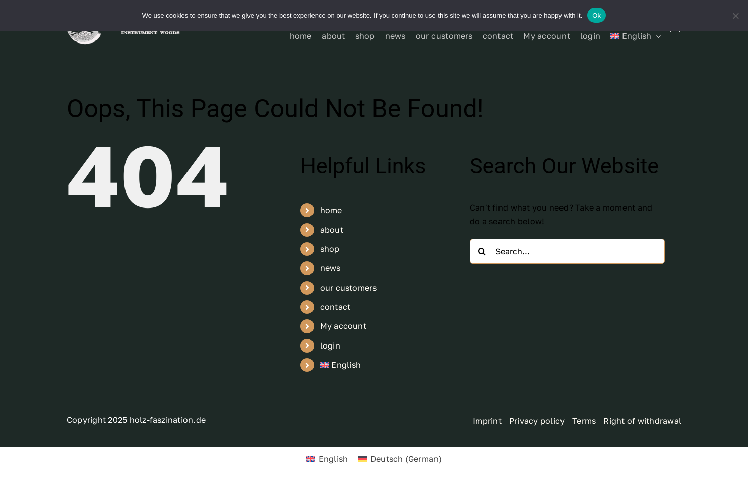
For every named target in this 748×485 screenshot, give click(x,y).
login (330, 345)
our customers (348, 288)
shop (330, 249)
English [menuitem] (333, 459)
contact (335, 307)
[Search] (482, 251)
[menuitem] (635, 36)
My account (343, 326)
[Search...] (567, 251)
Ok (596, 15)
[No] (735, 16)
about (331, 230)
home (331, 210)
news (330, 268)
